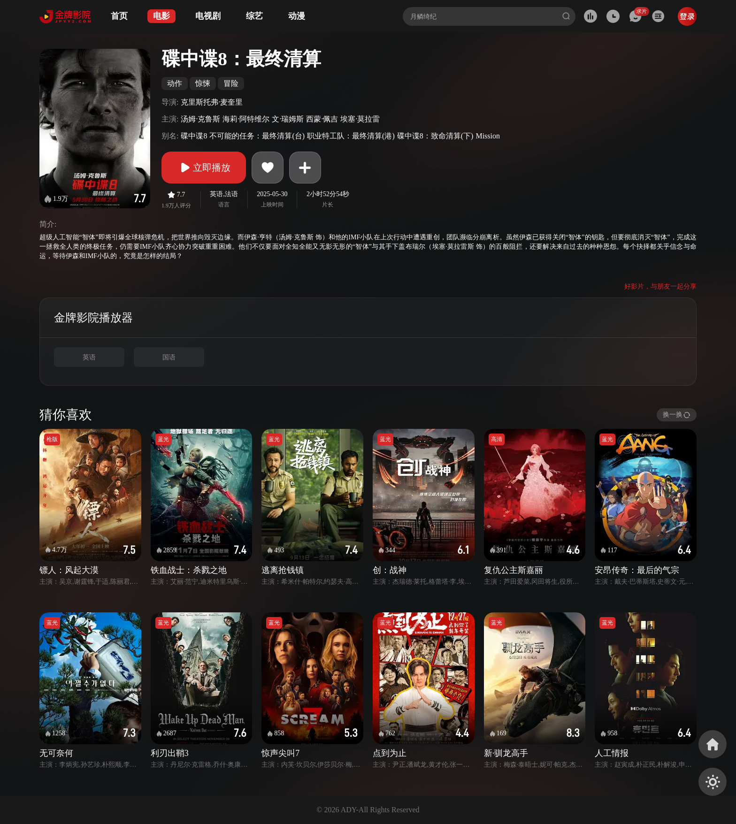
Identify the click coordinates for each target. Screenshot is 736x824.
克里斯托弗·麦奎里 (212, 102)
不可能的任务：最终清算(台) (257, 136)
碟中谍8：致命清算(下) (435, 136)
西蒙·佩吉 (322, 119)
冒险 (230, 83)
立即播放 (203, 167)
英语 (89, 357)
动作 (174, 83)
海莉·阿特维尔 (245, 119)
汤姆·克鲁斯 (200, 119)
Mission (487, 136)
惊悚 (202, 83)
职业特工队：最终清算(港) (351, 136)
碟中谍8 (194, 136)
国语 (169, 357)
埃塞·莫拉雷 (360, 119)
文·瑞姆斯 (288, 119)
